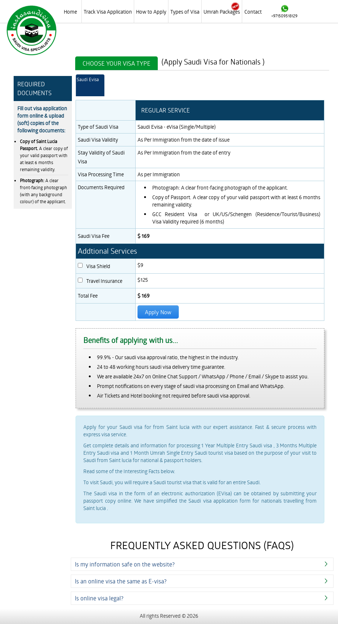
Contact (253, 11)
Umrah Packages (221, 11)
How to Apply (151, 11)
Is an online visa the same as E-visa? (121, 581)
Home (70, 11)
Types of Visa (184, 11)
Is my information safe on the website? (125, 564)
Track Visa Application (108, 11)
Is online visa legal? (99, 598)
